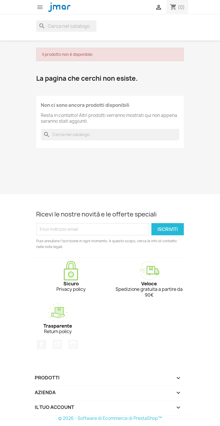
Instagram (73, 344)
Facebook (41, 344)
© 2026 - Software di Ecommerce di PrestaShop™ (110, 418)
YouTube (57, 344)
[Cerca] (66, 26)
